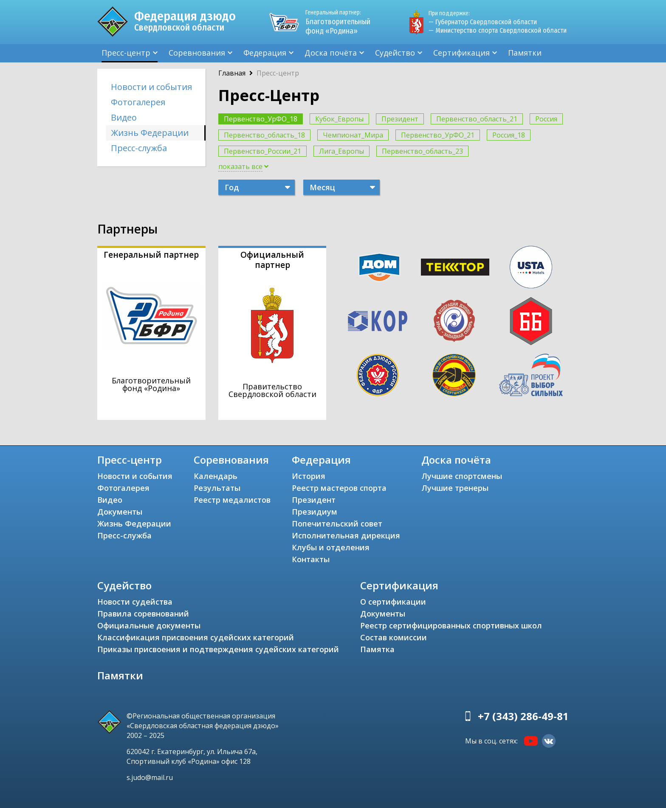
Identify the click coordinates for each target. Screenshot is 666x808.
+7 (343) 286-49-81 (523, 716)
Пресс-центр (126, 53)
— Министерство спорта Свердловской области (498, 30)
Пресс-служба (139, 148)
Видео (124, 117)
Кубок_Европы (339, 119)
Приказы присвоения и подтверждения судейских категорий (218, 649)
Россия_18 (508, 135)
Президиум (314, 512)
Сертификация (461, 53)
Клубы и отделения (331, 547)
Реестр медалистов (232, 500)
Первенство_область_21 (476, 119)
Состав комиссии (393, 637)
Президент (399, 119)
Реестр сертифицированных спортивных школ (451, 625)
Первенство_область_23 (422, 151)
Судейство (395, 53)
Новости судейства (134, 602)
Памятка (377, 649)
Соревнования (197, 53)
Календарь (215, 476)
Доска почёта (331, 53)
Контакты (311, 559)
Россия (546, 119)
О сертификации (393, 602)
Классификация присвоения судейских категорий (195, 637)
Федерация (264, 53)
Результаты (217, 488)
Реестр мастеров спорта (339, 488)
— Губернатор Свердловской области (483, 22)
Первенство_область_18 (264, 135)
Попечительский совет (337, 523)
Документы (119, 512)
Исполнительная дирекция (346, 535)
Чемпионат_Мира (353, 135)
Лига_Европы (341, 151)
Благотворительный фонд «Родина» (341, 22)
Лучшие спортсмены (461, 476)
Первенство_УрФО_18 (260, 119)
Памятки (525, 53)
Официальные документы (148, 625)
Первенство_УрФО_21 (437, 135)
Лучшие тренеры (454, 488)
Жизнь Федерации (150, 132)
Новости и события (151, 87)
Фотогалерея (138, 102)
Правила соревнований (143, 613)
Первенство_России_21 (262, 151)
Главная (232, 73)
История (308, 476)
